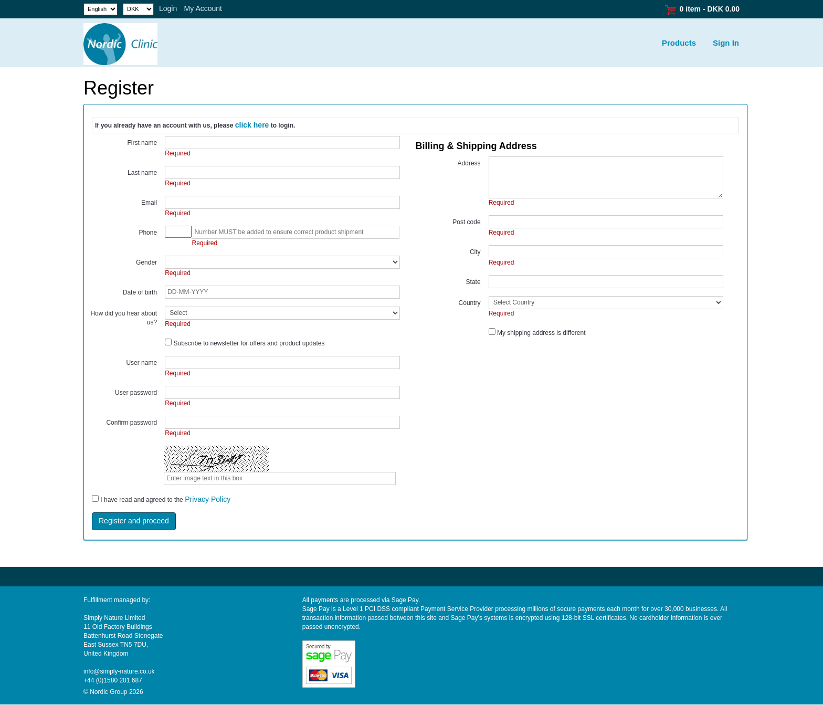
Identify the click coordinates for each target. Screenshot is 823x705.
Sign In (726, 42)
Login (168, 8)
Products (679, 42)
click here (252, 125)
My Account (203, 8)
